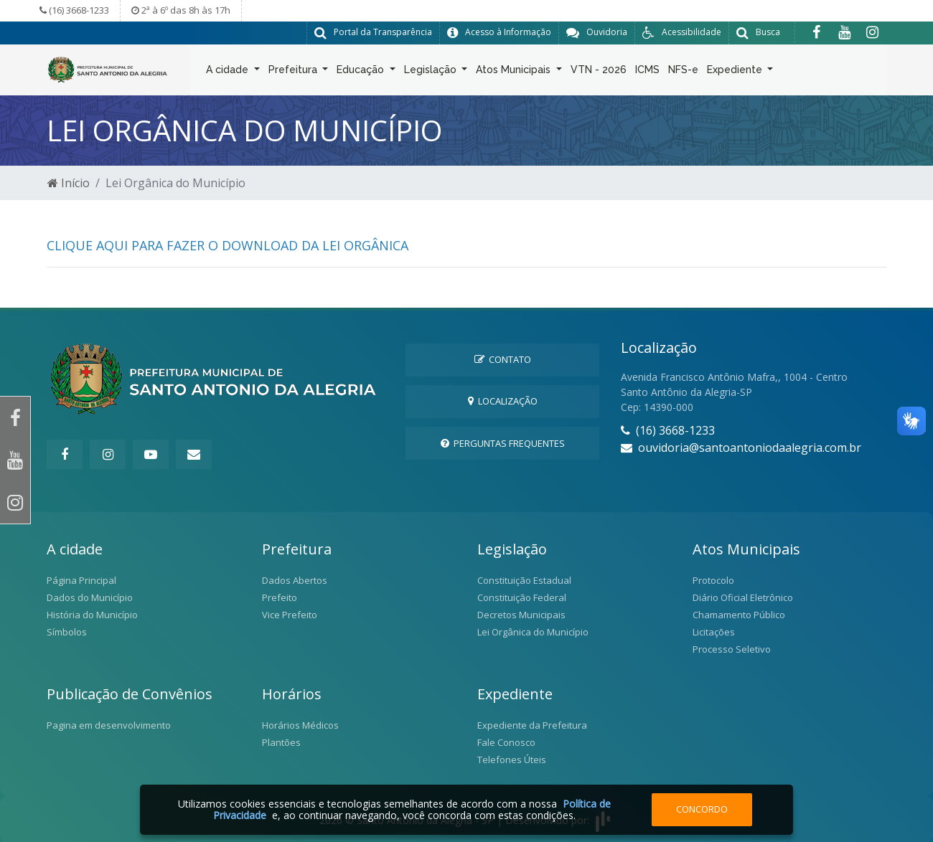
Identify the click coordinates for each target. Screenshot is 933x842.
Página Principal (81, 579)
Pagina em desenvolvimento (109, 724)
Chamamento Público (739, 613)
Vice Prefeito (289, 613)
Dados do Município (90, 596)
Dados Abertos (294, 579)
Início (68, 182)
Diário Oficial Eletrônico (743, 596)
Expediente (736, 72)
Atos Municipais (514, 72)
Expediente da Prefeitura (532, 724)
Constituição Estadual (524, 579)
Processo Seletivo (732, 648)
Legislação (431, 72)
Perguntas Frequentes (503, 442)
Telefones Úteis (511, 758)
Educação (362, 72)
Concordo (702, 809)
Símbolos (67, 631)
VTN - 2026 (599, 72)
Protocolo (713, 579)
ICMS (647, 72)
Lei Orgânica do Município (533, 631)
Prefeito (279, 596)
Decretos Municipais (521, 613)
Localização (503, 400)
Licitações (714, 631)
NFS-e (683, 72)
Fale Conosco (506, 741)
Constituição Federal (521, 596)
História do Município (92, 613)
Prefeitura (294, 72)
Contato (502, 358)
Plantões (281, 741)
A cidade (228, 72)
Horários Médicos (300, 724)
